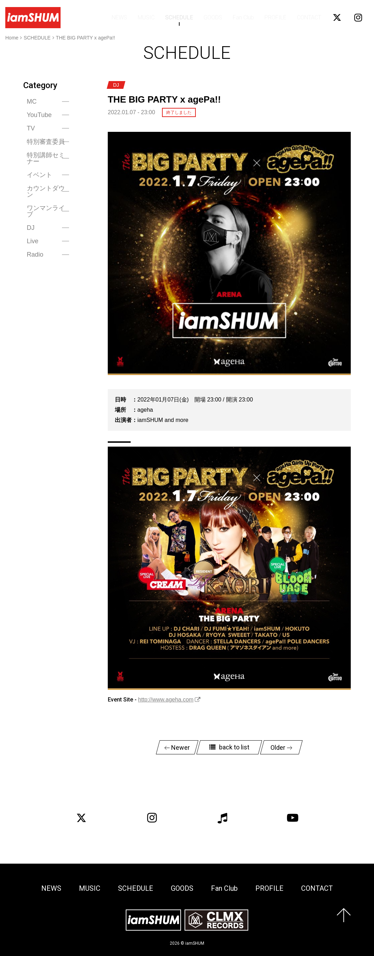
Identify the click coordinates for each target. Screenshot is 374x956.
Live (32, 241)
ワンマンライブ (46, 211)
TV (31, 128)
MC (32, 101)
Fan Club (243, 17)
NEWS (119, 17)
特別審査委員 (46, 141)
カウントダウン (46, 191)
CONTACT (309, 17)
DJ (31, 227)
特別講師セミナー (46, 158)
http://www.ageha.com (165, 700)
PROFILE (275, 17)
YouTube (39, 114)
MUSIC (146, 17)
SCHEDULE (179, 17)
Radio (35, 254)
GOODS (213, 17)
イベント (39, 174)
